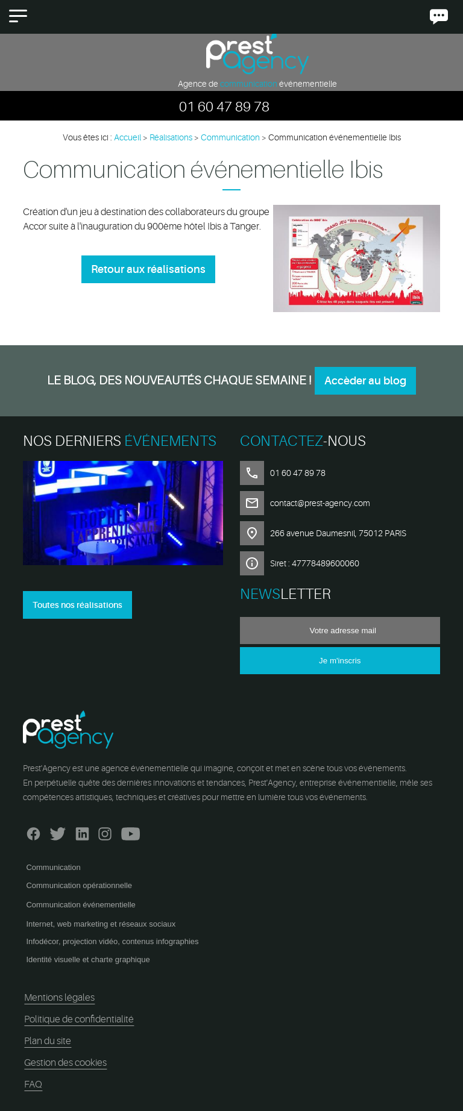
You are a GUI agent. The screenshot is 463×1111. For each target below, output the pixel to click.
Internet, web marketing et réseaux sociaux (100, 923)
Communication (53, 867)
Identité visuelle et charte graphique (88, 959)
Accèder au (365, 381)
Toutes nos (77, 605)
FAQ (33, 1084)
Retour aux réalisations (148, 269)
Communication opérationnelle (79, 885)
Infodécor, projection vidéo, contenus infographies (112, 941)
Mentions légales (59, 997)
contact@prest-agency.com (320, 503)
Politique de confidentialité (79, 1019)
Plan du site (47, 1041)
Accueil (127, 137)
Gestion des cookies (65, 1062)
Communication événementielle (80, 904)
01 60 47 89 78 (224, 107)
